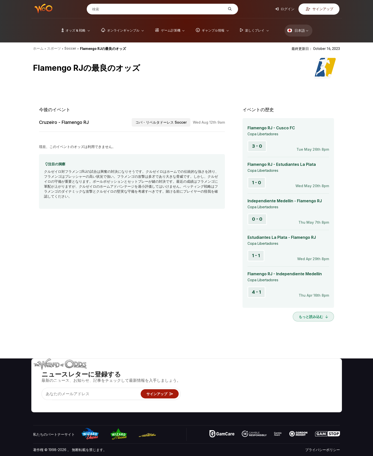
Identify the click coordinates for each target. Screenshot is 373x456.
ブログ (321, 379)
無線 (287, 401)
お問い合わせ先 (296, 379)
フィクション (326, 394)
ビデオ (321, 372)
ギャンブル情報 (249, 387)
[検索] (158, 9)
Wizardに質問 (248, 408)
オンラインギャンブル (254, 401)
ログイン (284, 9)
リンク (289, 387)
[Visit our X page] (48, 402)
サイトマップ (326, 387)
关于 (287, 372)
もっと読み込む (313, 317)
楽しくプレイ (247, 394)
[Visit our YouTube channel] (37, 402)
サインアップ (319, 9)
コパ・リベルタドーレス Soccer (161, 122)
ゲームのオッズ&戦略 (253, 372)
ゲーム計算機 (247, 379)
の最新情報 (292, 394)
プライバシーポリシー (322, 450)
